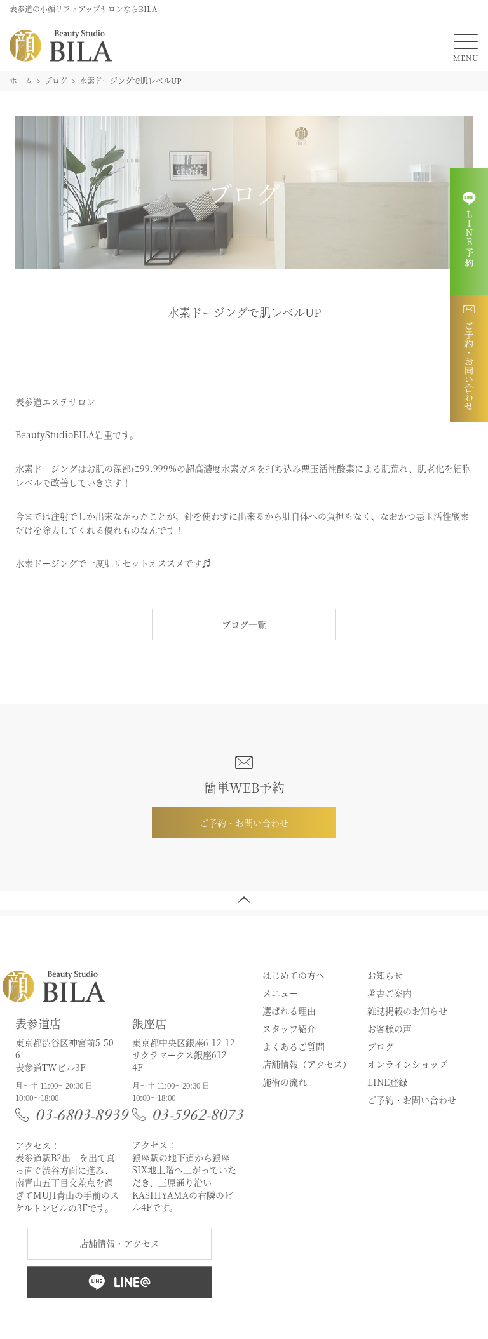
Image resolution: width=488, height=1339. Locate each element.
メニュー (280, 992)
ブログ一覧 (244, 624)
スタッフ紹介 (289, 1028)
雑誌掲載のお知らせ (407, 1010)
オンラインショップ (407, 1064)
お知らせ (385, 975)
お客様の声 (389, 1028)
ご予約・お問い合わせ (244, 822)
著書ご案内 (389, 992)
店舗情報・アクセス (119, 1243)
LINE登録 (387, 1081)
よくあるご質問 (293, 1046)
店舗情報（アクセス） (306, 1064)
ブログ (380, 1046)
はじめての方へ (293, 975)
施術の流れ (284, 1081)
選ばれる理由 (289, 1010)
